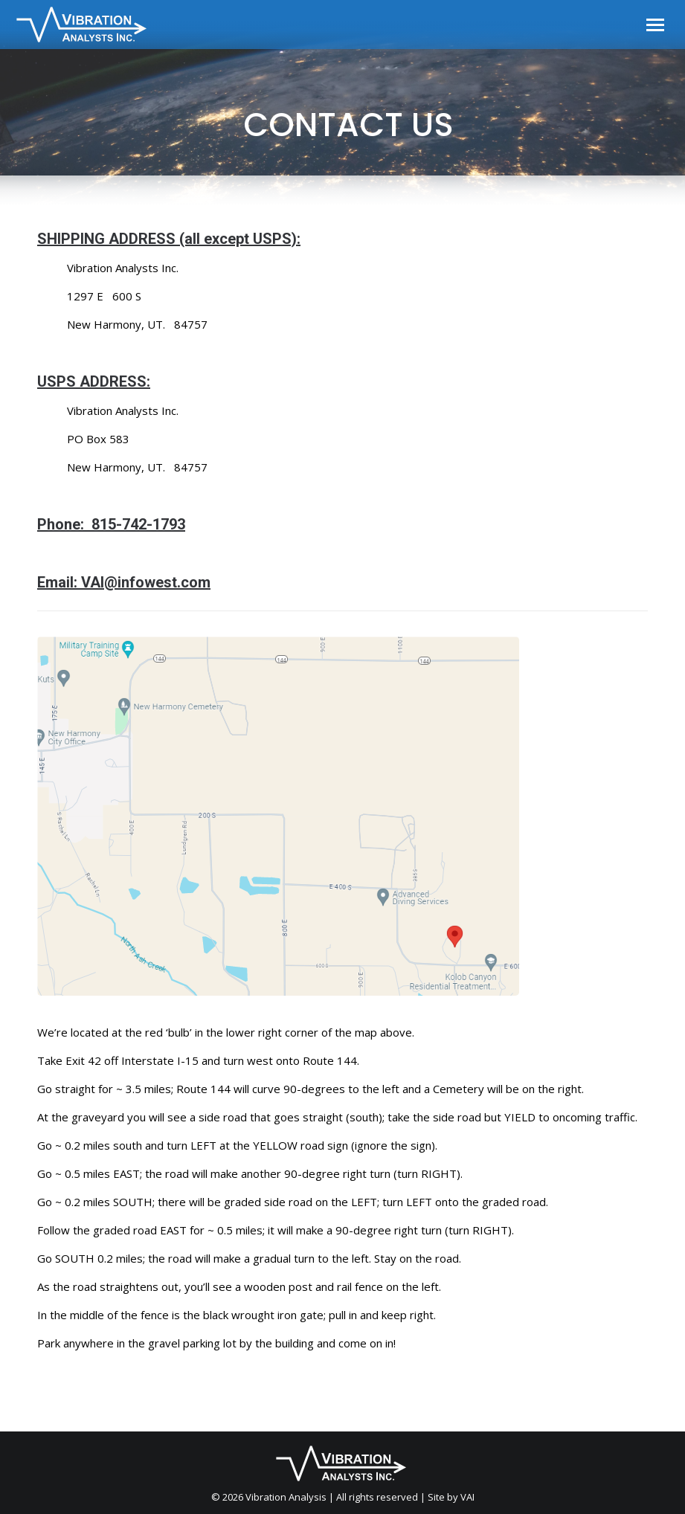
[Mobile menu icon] (655, 24)
